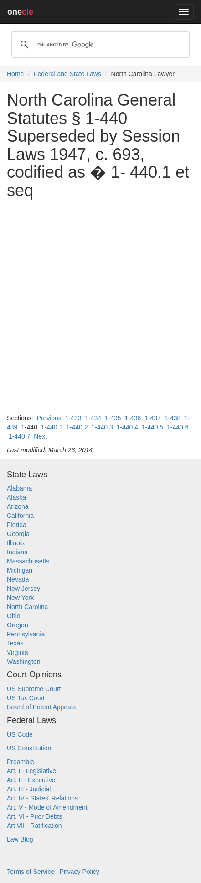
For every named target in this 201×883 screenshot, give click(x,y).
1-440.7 (19, 436)
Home (15, 73)
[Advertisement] (100, 306)
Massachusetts (28, 561)
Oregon (17, 625)
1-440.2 (77, 427)
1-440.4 (127, 427)
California (20, 515)
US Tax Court (26, 698)
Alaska (16, 497)
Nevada (18, 579)
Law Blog (20, 839)
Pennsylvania (26, 634)
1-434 (93, 418)
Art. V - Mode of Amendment (47, 807)
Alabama (19, 488)
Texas (15, 643)
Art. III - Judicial (29, 789)
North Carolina (27, 606)
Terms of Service (30, 871)
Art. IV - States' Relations (42, 798)
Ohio (14, 616)
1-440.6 (177, 427)
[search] (99, 44)
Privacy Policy (79, 871)
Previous (48, 418)
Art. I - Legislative (31, 771)
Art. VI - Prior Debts (34, 816)
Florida (16, 524)
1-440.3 (102, 427)
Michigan (19, 570)
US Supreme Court (34, 688)
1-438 (173, 418)
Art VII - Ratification (34, 825)
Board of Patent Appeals (41, 707)
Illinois (16, 543)
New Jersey (23, 588)
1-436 (132, 418)
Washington (23, 661)
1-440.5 (152, 427)
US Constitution (29, 748)
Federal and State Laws (67, 73)
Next (40, 436)
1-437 (152, 418)
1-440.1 (51, 427)
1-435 (113, 418)
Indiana (17, 552)
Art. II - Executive (31, 780)
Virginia (17, 652)
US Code (20, 734)
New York (20, 597)
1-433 (73, 418)
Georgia (18, 533)
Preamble (20, 761)
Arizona (17, 506)
